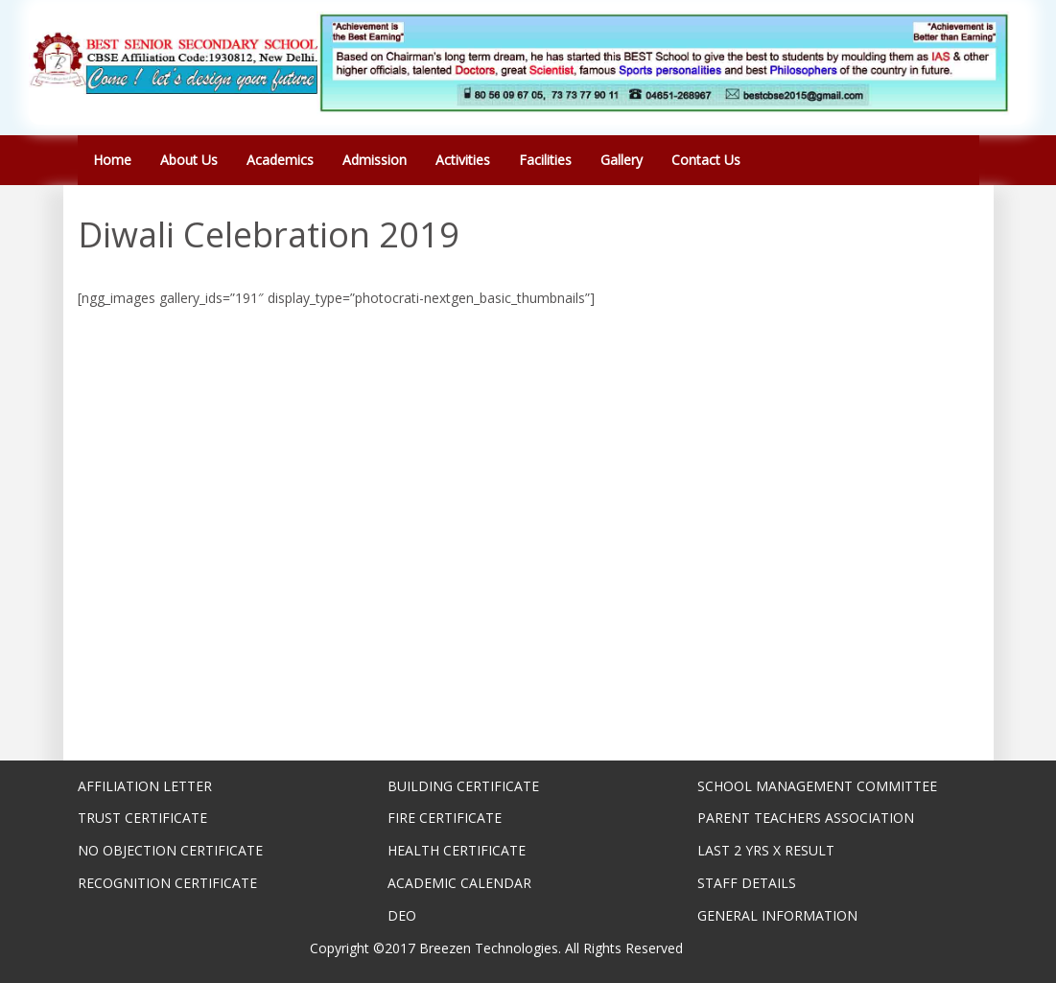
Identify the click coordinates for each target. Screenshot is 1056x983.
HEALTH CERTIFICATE (456, 850)
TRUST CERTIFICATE (142, 817)
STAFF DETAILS (746, 883)
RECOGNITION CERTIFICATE (167, 883)
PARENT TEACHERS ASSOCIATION (805, 817)
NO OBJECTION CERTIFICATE (170, 850)
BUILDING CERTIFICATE (463, 786)
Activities (462, 160)
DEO (401, 915)
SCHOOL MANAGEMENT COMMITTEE (817, 786)
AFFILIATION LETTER (145, 786)
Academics (280, 160)
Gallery (621, 160)
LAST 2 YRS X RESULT (765, 850)
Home (112, 160)
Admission (374, 160)
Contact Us (705, 160)
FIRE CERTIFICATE (444, 817)
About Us (189, 160)
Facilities (545, 160)
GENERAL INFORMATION (777, 915)
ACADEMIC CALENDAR (459, 883)
